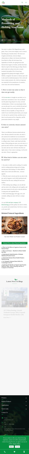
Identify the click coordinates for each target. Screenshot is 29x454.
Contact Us (5, 412)
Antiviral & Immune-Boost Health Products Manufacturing (13, 258)
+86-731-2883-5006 (9, 424)
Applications (5, 405)
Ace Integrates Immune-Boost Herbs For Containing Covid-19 (12, 262)
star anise (7, 97)
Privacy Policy (16, 443)
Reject (11, 446)
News (9, 40)
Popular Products (6, 401)
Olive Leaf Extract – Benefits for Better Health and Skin (14, 251)
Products (4, 398)
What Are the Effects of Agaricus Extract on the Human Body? (14, 248)
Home (4, 40)
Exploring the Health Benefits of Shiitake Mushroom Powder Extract (12, 255)
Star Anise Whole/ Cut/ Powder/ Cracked (14, 236)
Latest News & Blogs (14, 282)
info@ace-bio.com (8, 419)
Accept (17, 446)
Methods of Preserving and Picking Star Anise (14, 41)
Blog (13, 40)
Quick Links (5, 409)
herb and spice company (12, 202)
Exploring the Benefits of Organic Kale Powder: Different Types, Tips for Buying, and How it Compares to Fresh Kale (14, 266)
